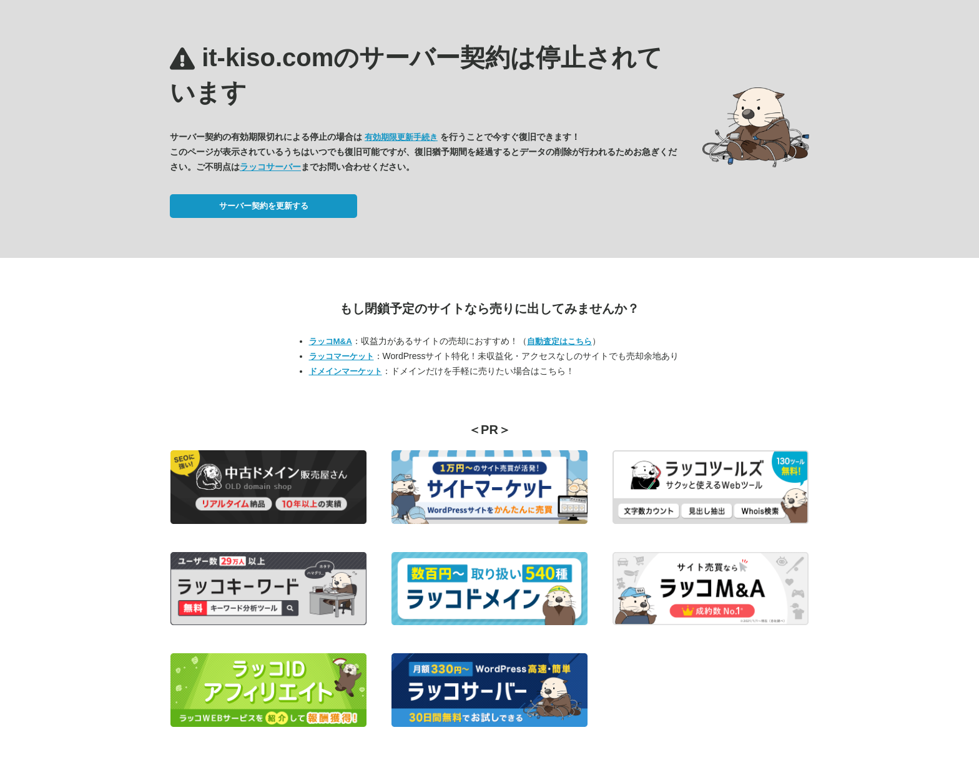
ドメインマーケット (345, 371)
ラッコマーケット (341, 356)
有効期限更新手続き (401, 137)
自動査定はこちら (559, 341)
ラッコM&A (330, 341)
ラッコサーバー (270, 167)
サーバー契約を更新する (263, 205)
